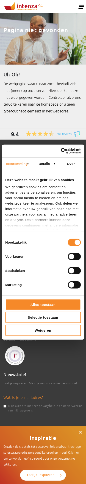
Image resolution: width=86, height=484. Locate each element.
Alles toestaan (42, 304)
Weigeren (43, 330)
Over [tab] (71, 163)
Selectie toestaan (43, 317)
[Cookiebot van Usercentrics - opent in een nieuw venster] (61, 151)
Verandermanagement (19, 339)
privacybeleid (48, 406)
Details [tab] (44, 163)
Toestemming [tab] (16, 163)
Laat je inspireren (40, 475)
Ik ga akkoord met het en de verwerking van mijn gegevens (45, 407)
